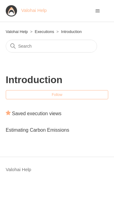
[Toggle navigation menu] (97, 11)
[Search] (51, 46)
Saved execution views (36, 113)
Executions (44, 31)
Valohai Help (17, 31)
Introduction (71, 31)
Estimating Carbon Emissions (37, 130)
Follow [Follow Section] (57, 95)
